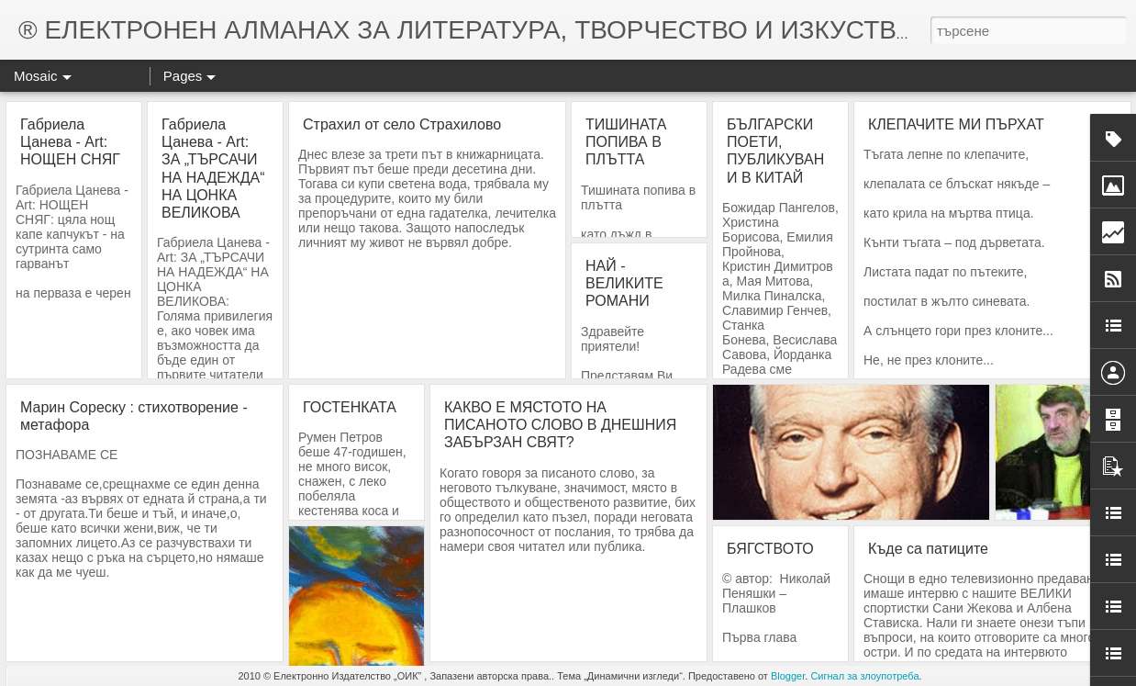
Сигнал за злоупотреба (864, 675)
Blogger (788, 675)
